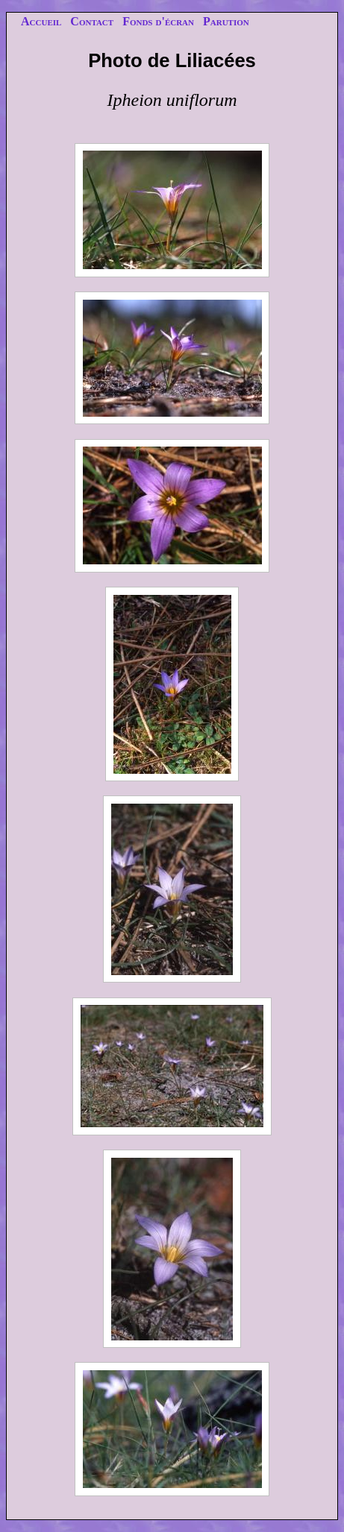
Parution (226, 21)
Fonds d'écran (158, 21)
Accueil (41, 21)
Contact (91, 21)
